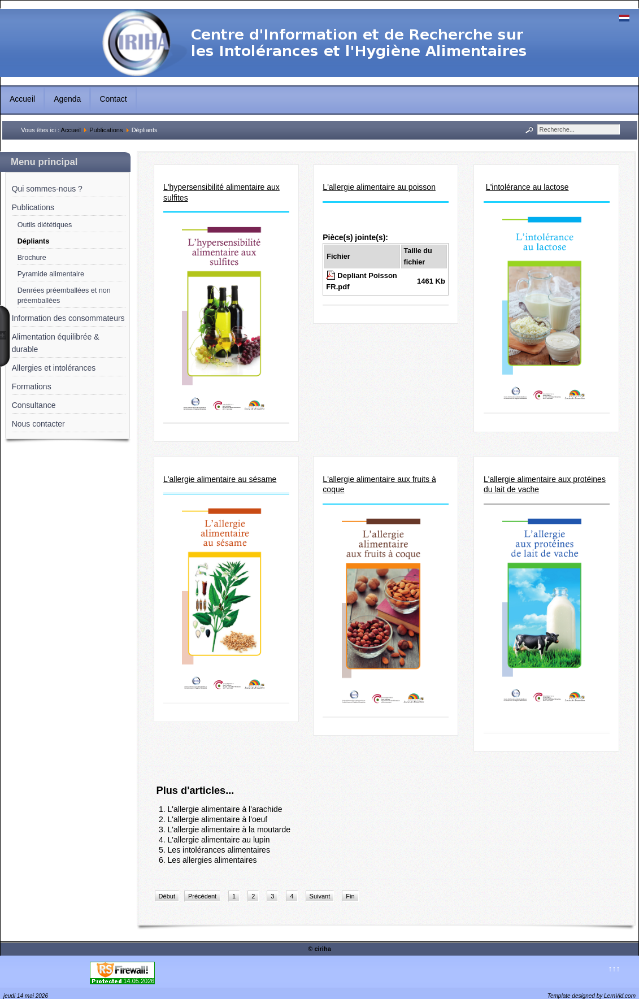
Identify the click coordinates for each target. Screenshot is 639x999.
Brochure (32, 258)
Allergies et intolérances (54, 367)
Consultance (34, 405)
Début (167, 896)
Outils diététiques (45, 225)
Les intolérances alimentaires (219, 849)
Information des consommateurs (68, 318)
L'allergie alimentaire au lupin (219, 839)
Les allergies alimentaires (212, 860)
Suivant (320, 896)
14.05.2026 (138, 981)
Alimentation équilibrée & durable (55, 343)
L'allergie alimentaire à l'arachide (225, 809)
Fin (350, 896)
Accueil (22, 98)
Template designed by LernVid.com (591, 996)
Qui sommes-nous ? (47, 188)
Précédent (202, 896)
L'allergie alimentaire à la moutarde (229, 829)
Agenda (67, 98)
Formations (31, 386)
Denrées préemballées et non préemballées (64, 295)
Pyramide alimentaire (51, 274)
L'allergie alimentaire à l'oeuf (218, 819)
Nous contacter (38, 423)
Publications (106, 130)
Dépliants (34, 241)
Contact (113, 98)
